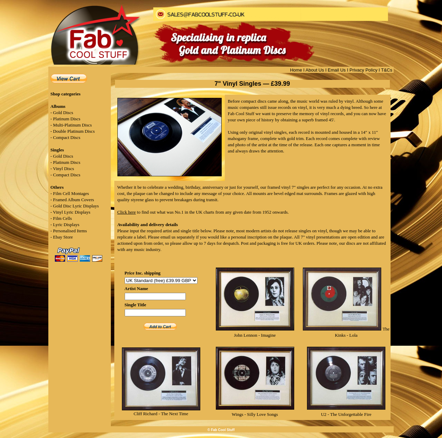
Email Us (337, 70)
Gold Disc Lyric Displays (76, 205)
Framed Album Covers (73, 199)
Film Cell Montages (71, 193)
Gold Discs (63, 112)
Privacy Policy (363, 70)
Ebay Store (63, 237)
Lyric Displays (66, 224)
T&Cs (387, 70)
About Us (315, 70)
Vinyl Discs (63, 168)
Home (296, 70)
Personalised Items (70, 230)
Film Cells (62, 218)
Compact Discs (66, 137)
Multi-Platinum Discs (72, 125)
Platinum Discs (66, 118)
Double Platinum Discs (74, 131)
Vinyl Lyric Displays (71, 212)
